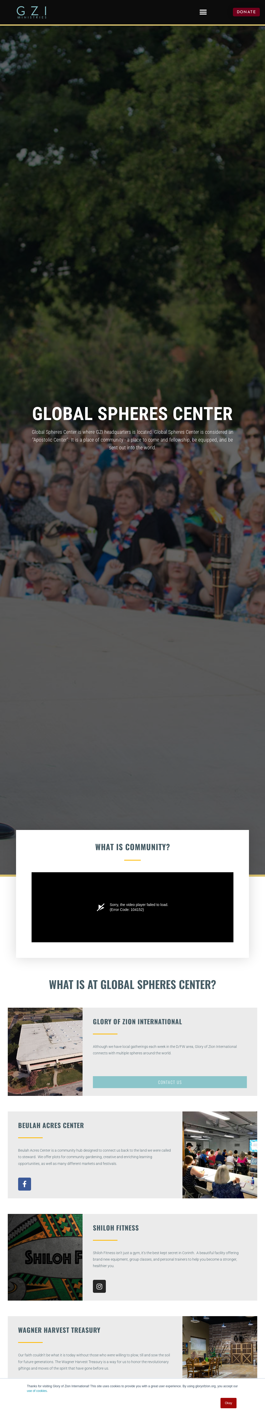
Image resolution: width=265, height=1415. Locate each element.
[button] (203, 12)
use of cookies (37, 1391)
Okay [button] (228, 1403)
